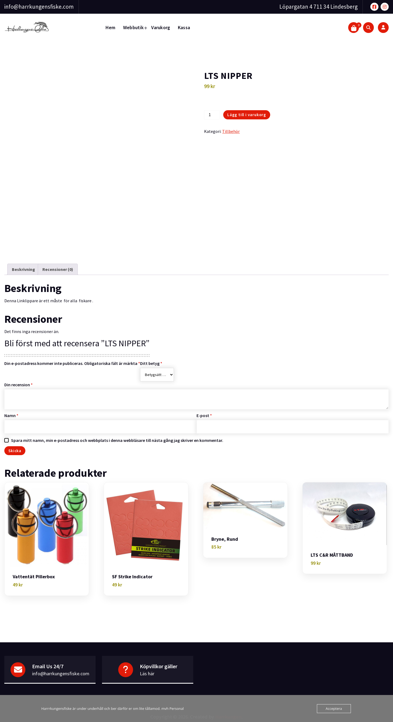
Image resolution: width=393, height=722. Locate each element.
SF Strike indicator (132, 577)
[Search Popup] (368, 27)
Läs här (147, 673)
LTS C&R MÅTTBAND (332, 555)
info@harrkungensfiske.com (39, 6)
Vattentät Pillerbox (34, 577)
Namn (11, 415)
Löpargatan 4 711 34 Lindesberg (318, 6)
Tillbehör (231, 131)
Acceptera (334, 708)
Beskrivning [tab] (23, 269)
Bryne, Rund (224, 539)
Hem (111, 27)
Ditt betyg (151, 363)
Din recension (18, 384)
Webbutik (133, 27)
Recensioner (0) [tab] (57, 269)
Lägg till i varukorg (246, 114)
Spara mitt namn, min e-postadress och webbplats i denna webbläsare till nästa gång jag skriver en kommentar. (117, 440)
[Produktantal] (211, 114)
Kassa (184, 27)
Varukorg (160, 27)
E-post (204, 415)
